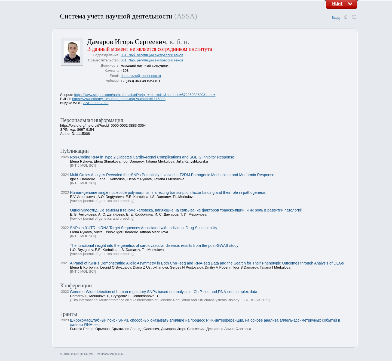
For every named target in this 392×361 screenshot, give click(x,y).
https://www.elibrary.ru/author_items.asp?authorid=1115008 (119, 99)
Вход (335, 17)
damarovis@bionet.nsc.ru (141, 76)
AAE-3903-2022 (96, 103)
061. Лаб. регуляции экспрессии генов (152, 55)
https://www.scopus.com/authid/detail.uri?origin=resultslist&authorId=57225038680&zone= (145, 95)
